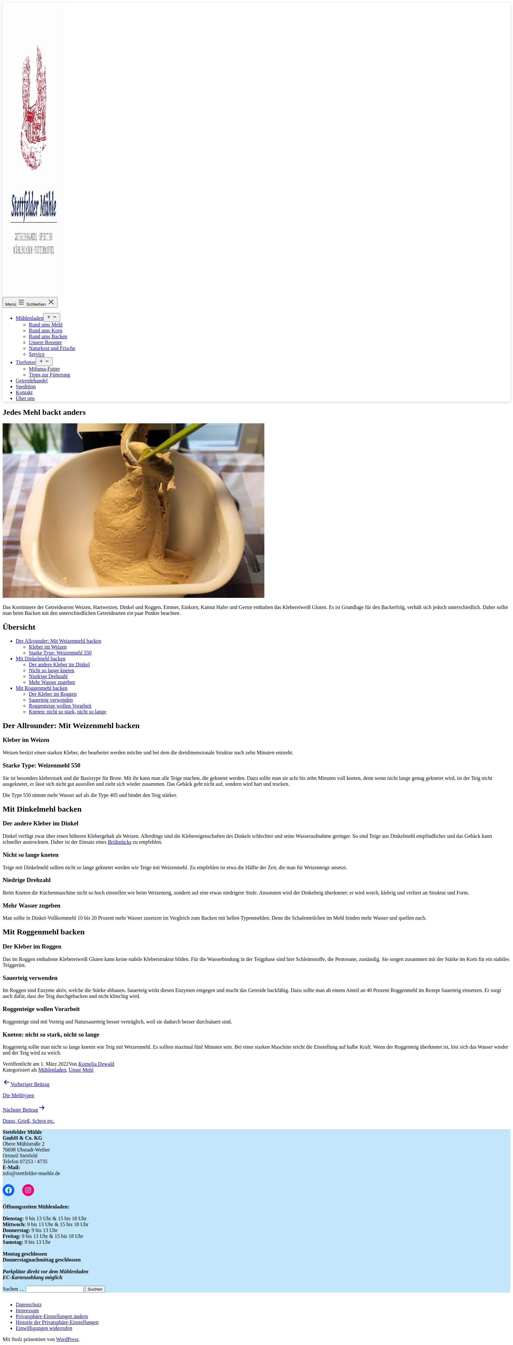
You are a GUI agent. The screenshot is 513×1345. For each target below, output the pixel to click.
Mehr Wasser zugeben (52, 682)
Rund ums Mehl (45, 324)
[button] (52, 1316)
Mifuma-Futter (44, 369)
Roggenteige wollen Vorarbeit (60, 706)
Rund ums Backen (48, 336)
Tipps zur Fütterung (49, 375)
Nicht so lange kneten (51, 670)
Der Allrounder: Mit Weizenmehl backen (58, 641)
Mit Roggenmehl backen (41, 688)
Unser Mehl (81, 1070)
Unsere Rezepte (45, 342)
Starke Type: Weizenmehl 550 (60, 652)
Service (36, 354)
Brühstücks (120, 842)
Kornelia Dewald (96, 1064)
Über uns (25, 398)
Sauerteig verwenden (51, 700)
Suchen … (14, 1289)
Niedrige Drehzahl (48, 676)
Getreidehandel (32, 380)
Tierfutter (26, 362)
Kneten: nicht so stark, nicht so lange (67, 711)
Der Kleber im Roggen (53, 694)
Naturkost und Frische (52, 348)
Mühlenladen (29, 318)
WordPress (67, 1339)
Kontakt (24, 392)
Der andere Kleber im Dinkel (59, 664)
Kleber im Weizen (48, 647)
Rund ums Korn (45, 330)
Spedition (26, 386)
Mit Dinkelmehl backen (40, 658)
